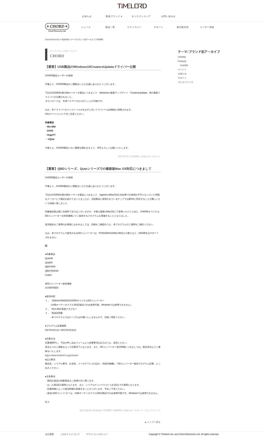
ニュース (86, 27)
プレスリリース (153, 410)
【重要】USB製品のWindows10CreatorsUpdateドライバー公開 (90, 67)
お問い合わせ (168, 16)
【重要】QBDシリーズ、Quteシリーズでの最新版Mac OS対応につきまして (98, 169)
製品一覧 (110, 27)
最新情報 (65, 40)
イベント (182, 69)
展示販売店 (183, 27)
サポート (158, 27)
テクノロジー (134, 27)
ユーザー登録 (207, 27)
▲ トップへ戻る (152, 422)
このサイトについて (70, 434)
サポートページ (70, 101)
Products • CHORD (102, 410)
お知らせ (87, 16)
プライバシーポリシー (97, 434)
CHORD (135, 156)
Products (182, 61)
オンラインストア (141, 16)
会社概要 (49, 434)
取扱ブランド (113, 16)
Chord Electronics (52, 40)
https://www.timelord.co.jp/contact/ (61, 355)
